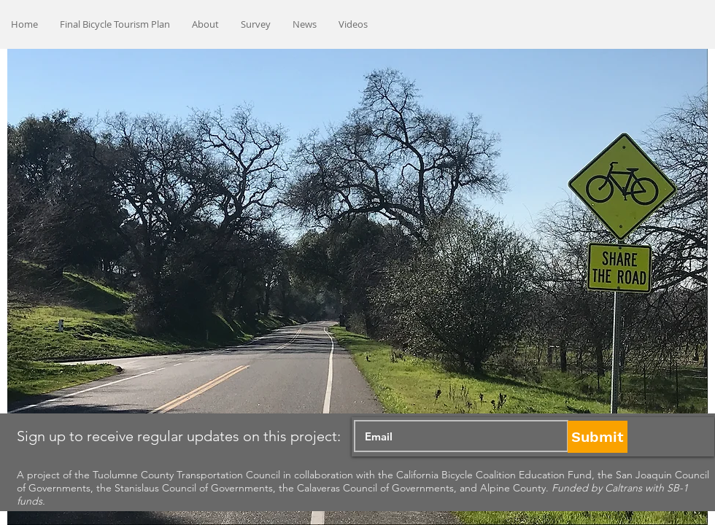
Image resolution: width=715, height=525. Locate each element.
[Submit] (597, 437)
